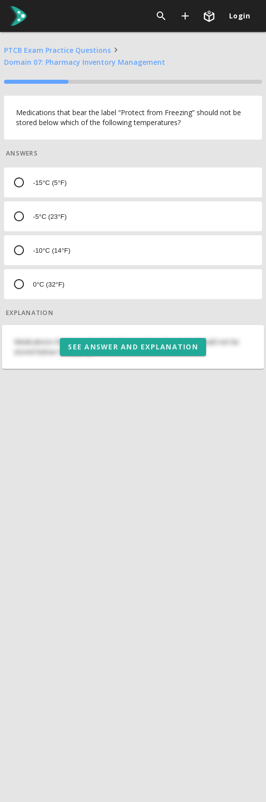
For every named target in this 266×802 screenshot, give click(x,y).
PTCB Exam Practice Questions (57, 50)
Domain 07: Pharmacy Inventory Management (84, 62)
